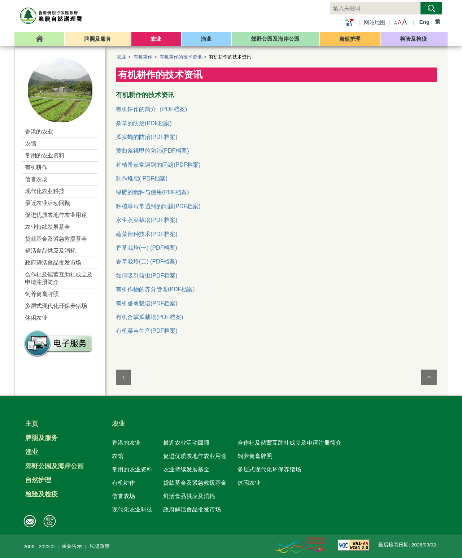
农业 (121, 57)
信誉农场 (123, 496)
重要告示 (72, 546)
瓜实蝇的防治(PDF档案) (147, 137)
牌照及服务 (41, 437)
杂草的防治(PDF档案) (144, 123)
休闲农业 (249, 482)
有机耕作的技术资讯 (181, 57)
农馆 (117, 456)
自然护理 (38, 480)
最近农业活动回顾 (186, 442)
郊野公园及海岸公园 (54, 466)
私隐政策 (100, 546)
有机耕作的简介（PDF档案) (151, 109)
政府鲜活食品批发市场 (192, 509)
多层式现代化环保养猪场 (269, 469)
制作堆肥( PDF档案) (141, 178)
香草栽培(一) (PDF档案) (146, 248)
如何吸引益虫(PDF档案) (147, 276)
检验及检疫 (41, 494)
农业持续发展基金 (186, 469)
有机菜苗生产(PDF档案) (147, 331)
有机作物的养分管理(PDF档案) (155, 289)
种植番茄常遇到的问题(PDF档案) (158, 165)
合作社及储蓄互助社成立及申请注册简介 (289, 442)
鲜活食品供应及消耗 (189, 496)
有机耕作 (143, 57)
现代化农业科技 (132, 509)
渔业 (31, 451)
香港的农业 (126, 442)
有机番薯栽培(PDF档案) (147, 303)
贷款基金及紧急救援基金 (195, 482)
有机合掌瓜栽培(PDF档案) (149, 317)
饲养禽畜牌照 (254, 456)
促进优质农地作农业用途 (195, 456)
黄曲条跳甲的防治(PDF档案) (152, 151)
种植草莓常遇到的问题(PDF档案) (158, 206)
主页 (31, 423)
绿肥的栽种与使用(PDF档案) (152, 192)
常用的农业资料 (132, 469)
